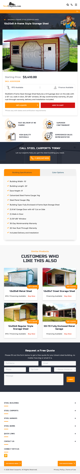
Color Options (58, 173)
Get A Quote (33, 287)
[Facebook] (5, 456)
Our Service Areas (12, 464)
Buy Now (31, 296)
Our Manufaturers (66, 464)
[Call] (72, 4)
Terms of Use (71, 471)
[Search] (68, 4)
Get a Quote (21, 105)
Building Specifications (22, 173)
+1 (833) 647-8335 (41, 158)
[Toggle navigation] (76, 4)
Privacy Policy (59, 471)
